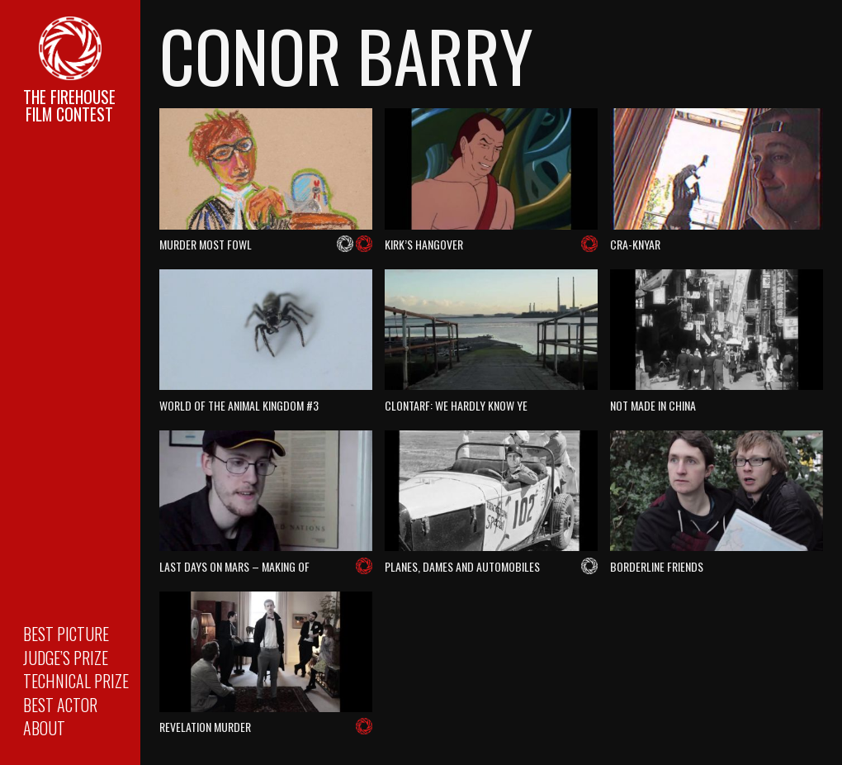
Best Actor (60, 704)
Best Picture (66, 633)
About (44, 727)
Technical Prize (76, 680)
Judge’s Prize (65, 657)
